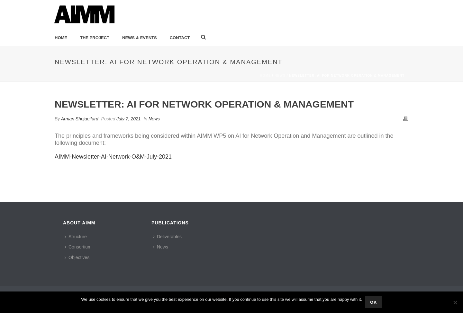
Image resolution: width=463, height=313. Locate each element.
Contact (180, 37)
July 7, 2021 (128, 118)
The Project (94, 37)
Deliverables (167, 236)
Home (61, 37)
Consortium (78, 246)
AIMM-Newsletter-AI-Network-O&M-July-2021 (113, 156)
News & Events (139, 37)
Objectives (77, 257)
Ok (373, 302)
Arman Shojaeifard (79, 118)
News (280, 75)
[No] (455, 302)
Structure (76, 236)
